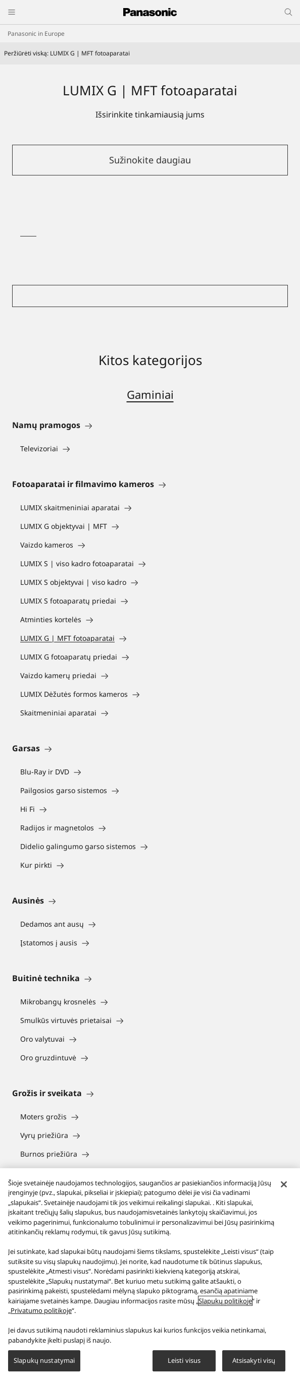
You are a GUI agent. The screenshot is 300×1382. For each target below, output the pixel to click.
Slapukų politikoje (225, 1300)
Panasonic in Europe (36, 33)
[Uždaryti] (284, 1184)
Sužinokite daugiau (150, 160)
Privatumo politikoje (41, 1310)
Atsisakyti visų (254, 1360)
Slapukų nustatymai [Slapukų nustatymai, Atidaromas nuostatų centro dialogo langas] (44, 1360)
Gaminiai (150, 394)
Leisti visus (184, 1360)
